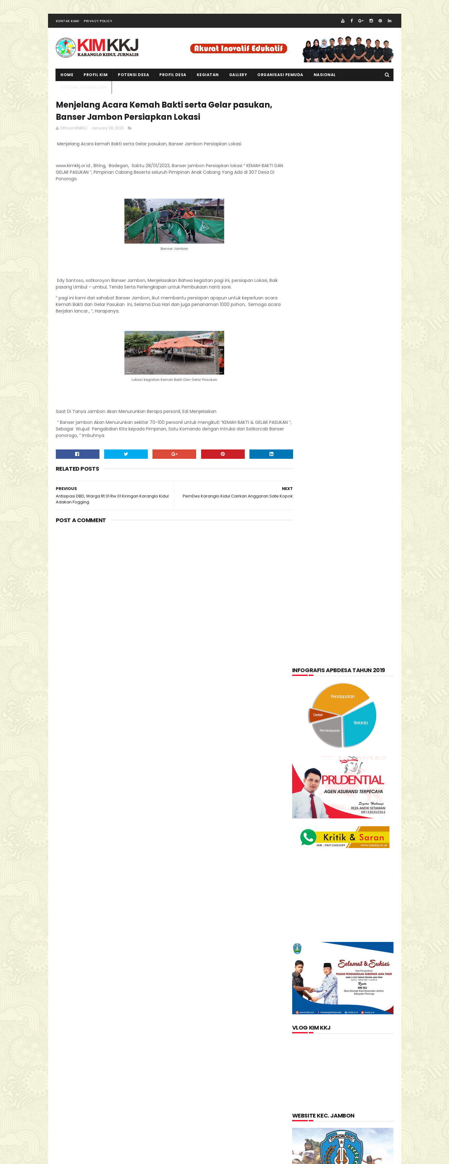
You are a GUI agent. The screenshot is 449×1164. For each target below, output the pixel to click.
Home (67, 76)
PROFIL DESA (173, 76)
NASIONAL (325, 76)
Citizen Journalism (346, 668)
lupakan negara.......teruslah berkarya (334, 838)
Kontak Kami (68, 23)
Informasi (364, 683)
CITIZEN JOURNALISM (84, 89)
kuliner (357, 714)
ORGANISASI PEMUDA (281, 76)
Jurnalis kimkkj (309, 1069)
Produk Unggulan (356, 760)
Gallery (238, 76)
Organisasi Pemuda (317, 745)
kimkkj (85, 1158)
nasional (338, 729)
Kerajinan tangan (316, 714)
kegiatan (208, 76)
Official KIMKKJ (310, 1078)
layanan (307, 729)
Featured (307, 683)
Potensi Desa (133, 76)
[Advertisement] (168, 581)
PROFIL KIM (96, 76)
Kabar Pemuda (313, 699)
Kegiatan (350, 699)
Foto (335, 683)
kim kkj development (118, 1158)
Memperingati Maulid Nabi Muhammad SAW (354, 854)
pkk (354, 745)
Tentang (306, 775)
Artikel (306, 668)
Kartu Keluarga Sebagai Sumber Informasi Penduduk (357, 882)
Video (334, 775)
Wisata (361, 775)
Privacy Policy (98, 23)
